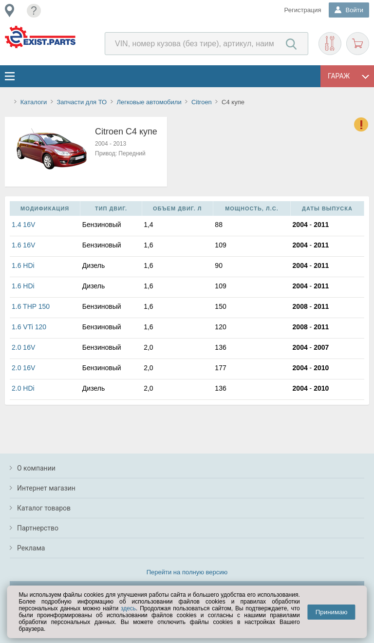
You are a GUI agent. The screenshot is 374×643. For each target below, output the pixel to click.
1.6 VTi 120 (29, 327)
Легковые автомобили (148, 102)
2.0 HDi (23, 388)
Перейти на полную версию (187, 572)
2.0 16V (23, 347)
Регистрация (302, 10)
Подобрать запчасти (329, 43)
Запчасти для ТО (81, 102)
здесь (128, 608)
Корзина (357, 43)
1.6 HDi (23, 265)
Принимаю (332, 612)
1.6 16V (23, 245)
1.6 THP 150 (31, 306)
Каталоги (33, 102)
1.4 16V (23, 224)
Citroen (201, 102)
